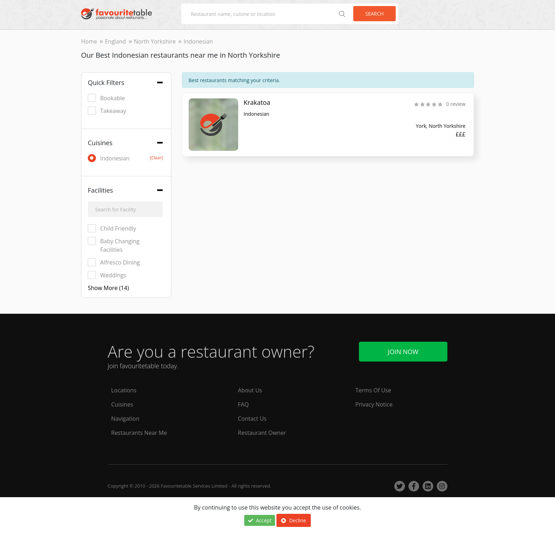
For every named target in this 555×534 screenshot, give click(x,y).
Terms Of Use (373, 390)
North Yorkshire (155, 41)
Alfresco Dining (114, 262)
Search (374, 13)
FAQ (243, 404)
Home (89, 41)
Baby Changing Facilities (113, 245)
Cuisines (122, 404)
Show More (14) (108, 288)
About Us (250, 390)
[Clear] (156, 158)
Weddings (107, 275)
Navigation (125, 418)
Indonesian (125, 158)
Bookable (106, 98)
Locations (123, 390)
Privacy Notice (374, 404)
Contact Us (252, 418)
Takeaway (107, 111)
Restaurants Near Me (139, 433)
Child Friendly (112, 228)
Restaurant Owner (262, 433)
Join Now (403, 351)
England (115, 41)
